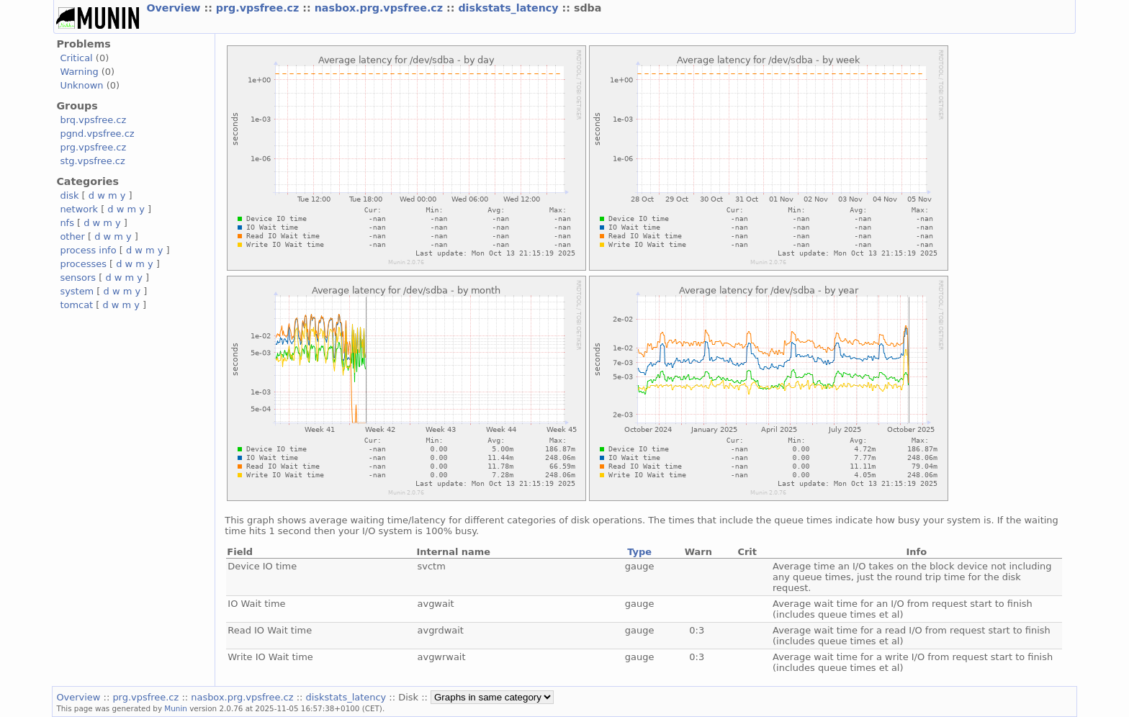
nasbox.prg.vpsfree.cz (380, 8)
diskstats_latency (510, 8)
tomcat (76, 304)
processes (83, 263)
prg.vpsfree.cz (259, 8)
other (72, 236)
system (77, 291)
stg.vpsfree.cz (92, 160)
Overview (175, 8)
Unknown (81, 85)
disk (69, 195)
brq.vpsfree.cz (93, 119)
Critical (76, 58)
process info (88, 250)
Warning (79, 71)
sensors (78, 277)
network (79, 209)
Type (639, 551)
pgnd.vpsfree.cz (97, 133)
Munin (175, 708)
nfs (67, 222)
